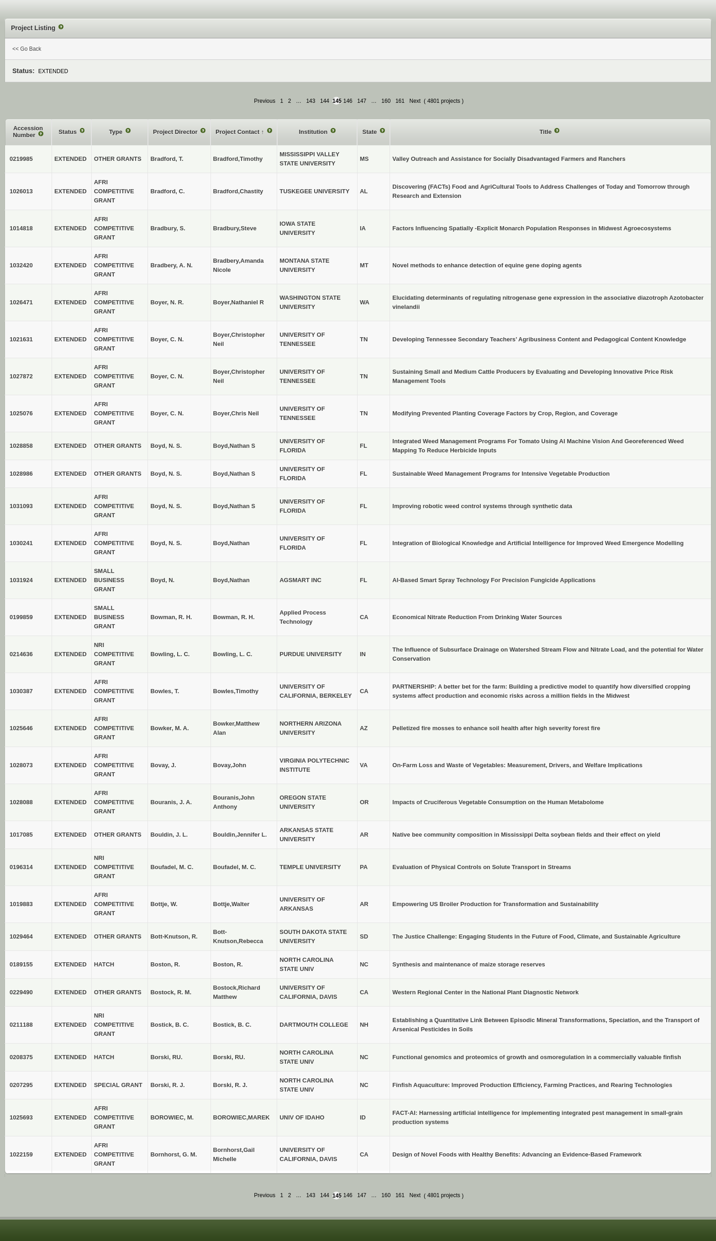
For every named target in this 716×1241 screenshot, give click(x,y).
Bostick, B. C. (232, 1024)
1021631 (21, 339)
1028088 (21, 802)
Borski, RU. (229, 1057)
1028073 (21, 765)
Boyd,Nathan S (234, 445)
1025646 (21, 728)
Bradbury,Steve (235, 228)
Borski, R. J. (230, 1085)
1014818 (21, 228)
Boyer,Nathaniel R (238, 302)
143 (310, 101)
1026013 (21, 191)
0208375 (21, 1057)
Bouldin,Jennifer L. (240, 834)
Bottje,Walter (231, 904)
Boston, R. (228, 964)
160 (385, 101)
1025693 (21, 1117)
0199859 (21, 617)
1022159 (21, 1154)
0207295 (21, 1085)
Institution (314, 131)
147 (361, 101)
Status (68, 131)
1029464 (21, 936)
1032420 (21, 265)
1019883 (21, 904)
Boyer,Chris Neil (236, 413)
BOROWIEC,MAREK (241, 1117)
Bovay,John (230, 765)
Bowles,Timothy (235, 691)
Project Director (176, 131)
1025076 (21, 413)
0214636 (21, 654)
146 (348, 101)
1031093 (21, 506)
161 (400, 101)
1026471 (21, 302)
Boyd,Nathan (231, 543)
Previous (264, 101)
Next (415, 101)
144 (324, 101)
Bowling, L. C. (233, 654)
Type (116, 131)
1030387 (21, 691)
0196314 (21, 867)
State (370, 131)
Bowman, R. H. (234, 617)
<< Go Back (26, 49)
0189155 (21, 964)
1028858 (21, 445)
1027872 (21, 376)
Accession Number (28, 132)
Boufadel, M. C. (234, 867)
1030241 (21, 543)
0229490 (21, 992)
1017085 (21, 834)
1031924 (21, 580)
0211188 (21, 1024)
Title (546, 131)
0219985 (21, 158)
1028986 (21, 473)
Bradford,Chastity (238, 191)
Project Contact (238, 131)
